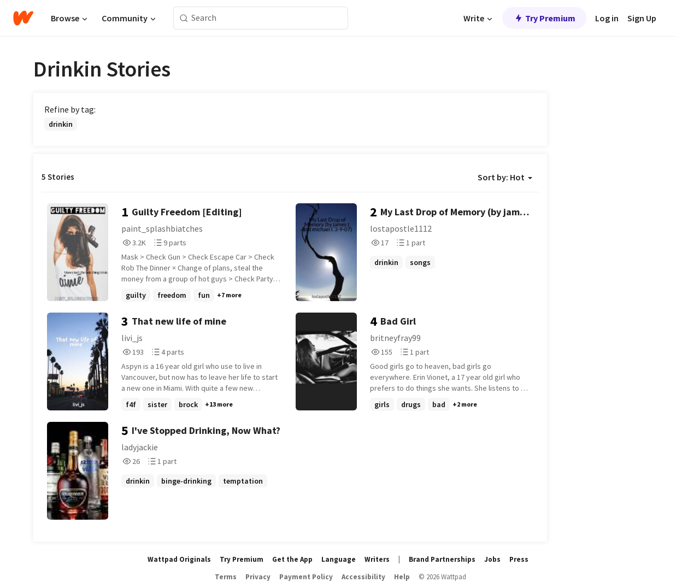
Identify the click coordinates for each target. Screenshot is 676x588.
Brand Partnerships (442, 559)
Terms (226, 576)
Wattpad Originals (179, 559)
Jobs (492, 559)
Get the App (292, 559)
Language (338, 559)
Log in (607, 18)
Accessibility (363, 576)
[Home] (23, 18)
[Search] (184, 18)
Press (518, 559)
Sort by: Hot (505, 177)
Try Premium (544, 18)
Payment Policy (306, 576)
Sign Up (641, 18)
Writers (377, 559)
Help (402, 576)
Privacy (258, 576)
